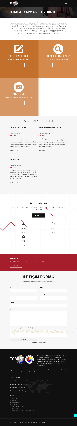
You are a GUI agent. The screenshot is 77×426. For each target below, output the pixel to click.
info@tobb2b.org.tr (22, 391)
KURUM (12, 302)
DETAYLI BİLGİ (14, 151)
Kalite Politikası (15, 408)
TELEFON (12, 295)
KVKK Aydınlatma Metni (18, 406)
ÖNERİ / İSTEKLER (14, 310)
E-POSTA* (42, 295)
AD (10, 287)
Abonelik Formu (16, 402)
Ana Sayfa (14, 398)
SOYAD (41, 287)
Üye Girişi (14, 400)
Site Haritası (15, 404)
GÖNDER (23, 339)
